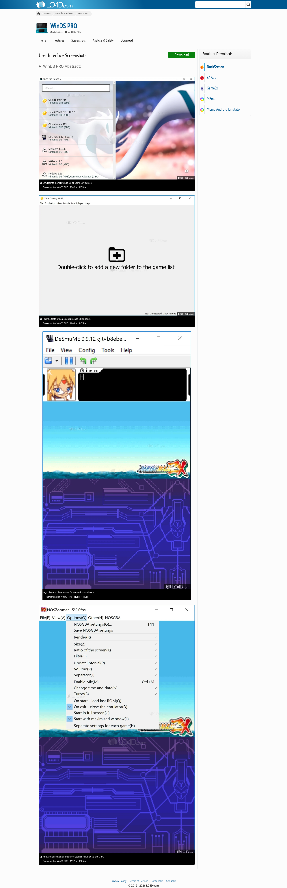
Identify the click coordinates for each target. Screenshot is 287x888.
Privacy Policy (118, 881)
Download (127, 40)
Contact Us (157, 881)
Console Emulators (64, 13)
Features (59, 40)
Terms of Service (138, 881)
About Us (171, 881)
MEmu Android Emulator (224, 109)
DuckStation (215, 66)
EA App (211, 77)
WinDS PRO (83, 13)
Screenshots (78, 40)
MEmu (211, 98)
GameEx (212, 88)
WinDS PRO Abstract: (62, 66)
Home (43, 40)
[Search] (249, 4)
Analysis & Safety (103, 40)
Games (47, 13)
